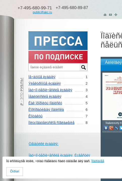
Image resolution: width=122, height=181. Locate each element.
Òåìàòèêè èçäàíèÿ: (43, 144)
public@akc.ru (42, 12)
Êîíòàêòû (35, 116)
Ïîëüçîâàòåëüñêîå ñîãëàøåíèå (51, 123)
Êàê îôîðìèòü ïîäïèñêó (45, 103)
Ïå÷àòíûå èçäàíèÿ (41, 77)
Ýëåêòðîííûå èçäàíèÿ (44, 83)
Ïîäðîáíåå (97, 161)
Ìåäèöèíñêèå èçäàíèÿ (44, 97)
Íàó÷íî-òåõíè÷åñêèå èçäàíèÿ (50, 90)
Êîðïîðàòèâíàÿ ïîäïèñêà (46, 110)
